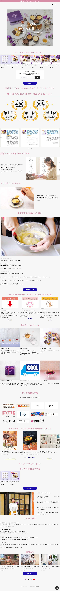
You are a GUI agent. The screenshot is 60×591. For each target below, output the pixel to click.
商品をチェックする (30, 289)
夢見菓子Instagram (50, 544)
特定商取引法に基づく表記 (34, 586)
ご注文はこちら (30, 83)
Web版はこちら (50, 458)
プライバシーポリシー (24, 586)
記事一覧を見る (30, 573)
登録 (37, 77)
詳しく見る (10, 320)
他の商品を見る (30, 488)
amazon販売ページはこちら (10, 458)
